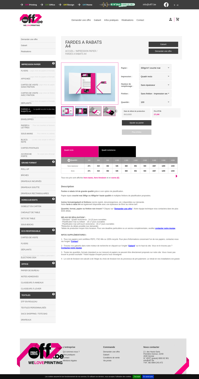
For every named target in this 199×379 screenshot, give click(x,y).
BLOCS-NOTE (38, 141)
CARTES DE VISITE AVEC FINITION (38, 94)
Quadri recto (68, 150)
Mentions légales (70, 361)
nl (177, 5)
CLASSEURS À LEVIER (31, 289)
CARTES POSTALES (30, 148)
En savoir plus (148, 376)
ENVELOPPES (38, 118)
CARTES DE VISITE (29, 237)
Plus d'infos (136, 132)
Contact (140, 20)
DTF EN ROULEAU (29, 302)
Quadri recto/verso (109, 150)
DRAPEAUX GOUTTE (30, 187)
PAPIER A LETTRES (38, 126)
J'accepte (137, 376)
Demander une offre (81, 20)
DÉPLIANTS (38, 102)
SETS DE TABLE (28, 218)
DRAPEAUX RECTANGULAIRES (35, 193)
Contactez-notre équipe (71, 248)
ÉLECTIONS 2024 (38, 257)
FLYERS (38, 71)
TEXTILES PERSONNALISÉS (33, 308)
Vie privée (107, 361)
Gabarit (97, 20)
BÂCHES (25, 175)
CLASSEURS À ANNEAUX (32, 283)
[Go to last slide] (64, 111)
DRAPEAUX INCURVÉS (31, 181)
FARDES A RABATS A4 (38, 110)
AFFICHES (38, 78)
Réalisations (127, 20)
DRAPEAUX (26, 320)
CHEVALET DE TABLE (30, 212)
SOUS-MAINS (38, 134)
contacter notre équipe (165, 228)
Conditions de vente (111, 358)
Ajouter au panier (137, 123)
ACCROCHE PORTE (38, 155)
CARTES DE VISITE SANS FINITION (38, 86)
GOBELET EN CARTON (31, 206)
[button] (67, 111)
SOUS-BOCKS (27, 225)
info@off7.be (149, 4)
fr (174, 5)
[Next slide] (115, 111)
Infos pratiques (111, 20)
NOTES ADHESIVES (30, 276)
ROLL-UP (25, 169)
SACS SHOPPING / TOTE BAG (34, 314)
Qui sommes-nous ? (71, 352)
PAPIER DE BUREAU (30, 270)
